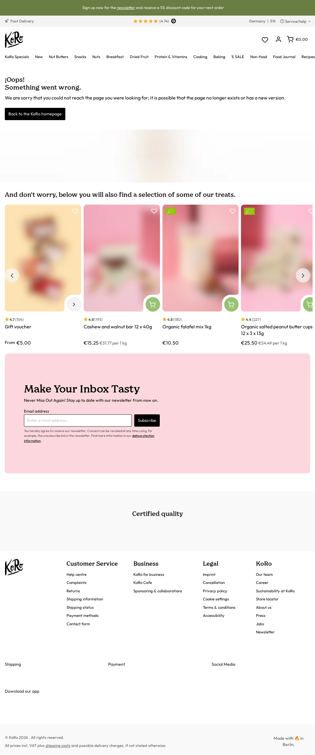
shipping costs (58, 745)
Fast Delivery (19, 21)
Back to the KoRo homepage (35, 114)
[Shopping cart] (297, 39)
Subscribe (147, 420)
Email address (36, 411)
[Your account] (278, 40)
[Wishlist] (265, 40)
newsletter (126, 7)
